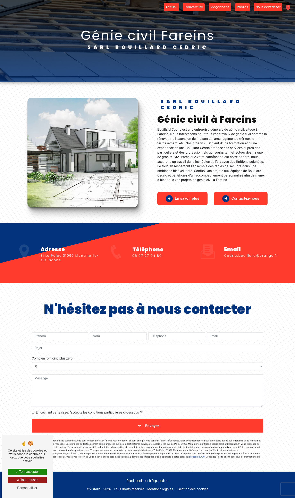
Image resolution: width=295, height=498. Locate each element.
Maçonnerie (219, 7)
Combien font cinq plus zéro (52, 351)
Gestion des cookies (193, 489)
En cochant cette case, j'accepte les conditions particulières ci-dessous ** (89, 405)
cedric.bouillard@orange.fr (251, 248)
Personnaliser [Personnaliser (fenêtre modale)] (27, 488)
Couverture (194, 7)
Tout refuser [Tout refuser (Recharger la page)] (27, 480)
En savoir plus (182, 198)
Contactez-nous (240, 198)
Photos (242, 7)
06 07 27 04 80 (147, 263)
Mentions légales (160, 489)
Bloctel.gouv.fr (196, 449)
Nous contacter (268, 7)
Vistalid (95, 489)
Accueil (171, 7)
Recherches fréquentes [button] (148, 480)
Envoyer (152, 418)
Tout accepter (27, 471)
